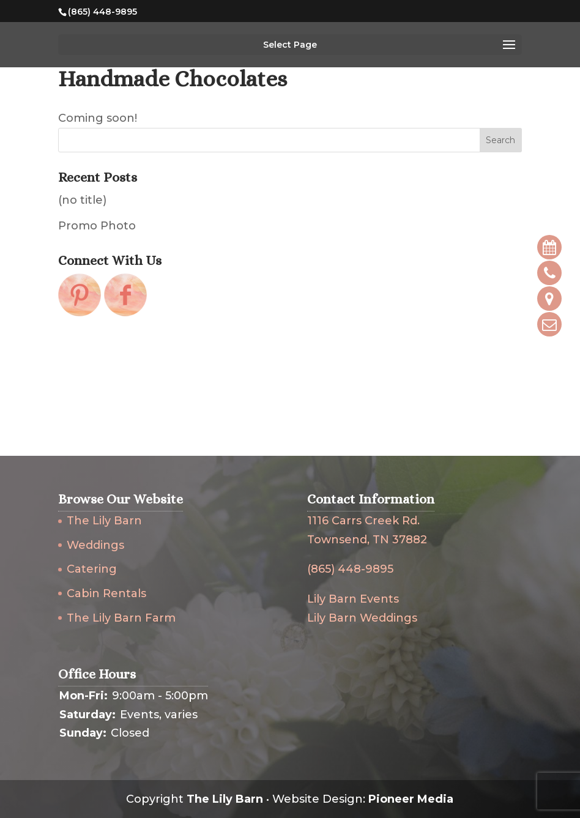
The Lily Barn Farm (121, 618)
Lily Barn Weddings (362, 618)
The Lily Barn (104, 520)
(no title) (82, 200)
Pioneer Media (410, 799)
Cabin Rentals (106, 593)
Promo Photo (97, 225)
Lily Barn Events (353, 599)
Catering (92, 569)
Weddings (95, 545)
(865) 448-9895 (350, 569)
